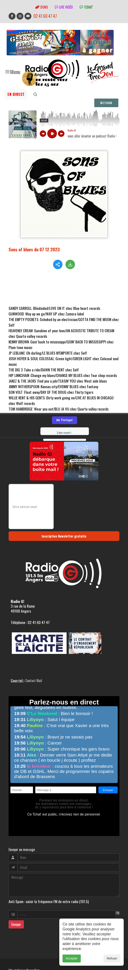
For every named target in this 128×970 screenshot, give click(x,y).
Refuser (112, 958)
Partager (64, 407)
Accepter (72, 958)
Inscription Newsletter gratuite (64, 523)
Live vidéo (64, 7)
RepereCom (33, 957)
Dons (41, 7)
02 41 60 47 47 (45, 16)
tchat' (86, 7)
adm (13, 961)
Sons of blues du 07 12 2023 (34, 249)
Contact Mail (33, 667)
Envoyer (16, 911)
